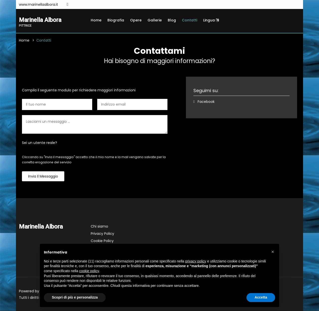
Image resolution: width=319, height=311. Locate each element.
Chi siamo (99, 226)
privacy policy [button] (195, 261)
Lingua (211, 20)
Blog (172, 20)
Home (96, 20)
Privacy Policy (102, 233)
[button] (273, 252)
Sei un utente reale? (39, 142)
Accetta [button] (260, 297)
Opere (136, 20)
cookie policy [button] (89, 271)
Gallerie (155, 20)
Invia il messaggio (43, 176)
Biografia (115, 20)
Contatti (189, 20)
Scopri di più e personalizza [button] (75, 297)
